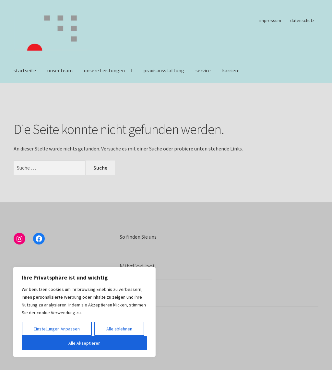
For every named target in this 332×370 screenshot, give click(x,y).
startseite (25, 70)
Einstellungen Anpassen (57, 329)
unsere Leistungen (104, 70)
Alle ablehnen (119, 329)
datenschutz (302, 20)
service (203, 70)
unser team (60, 70)
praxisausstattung (163, 70)
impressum (270, 20)
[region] (84, 312)
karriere (231, 70)
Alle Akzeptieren (84, 343)
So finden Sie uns (138, 236)
